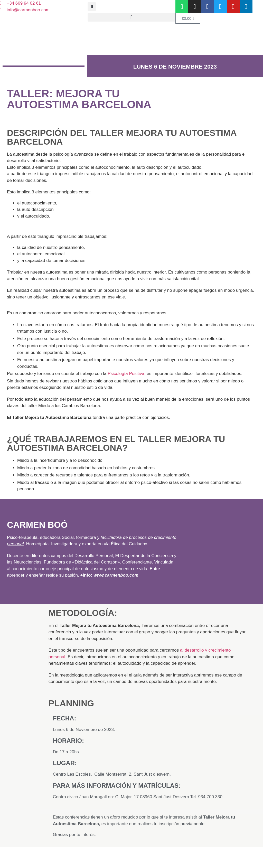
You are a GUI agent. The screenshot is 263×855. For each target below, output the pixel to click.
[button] (92, 6)
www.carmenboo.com (115, 575)
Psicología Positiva (126, 373)
